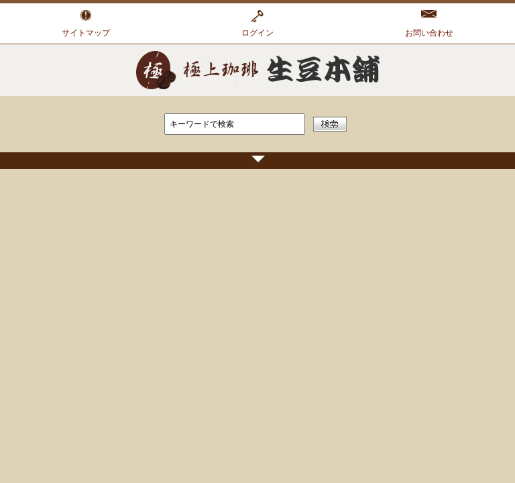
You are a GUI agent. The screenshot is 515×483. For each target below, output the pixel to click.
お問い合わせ (429, 33)
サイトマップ (86, 33)
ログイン (257, 33)
